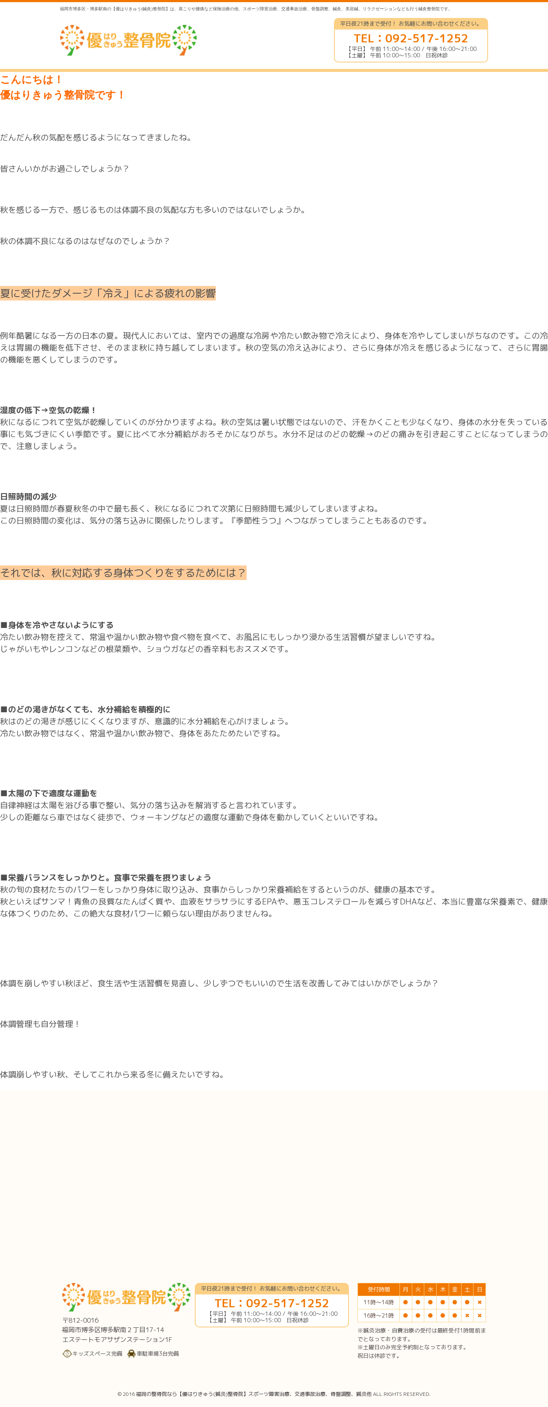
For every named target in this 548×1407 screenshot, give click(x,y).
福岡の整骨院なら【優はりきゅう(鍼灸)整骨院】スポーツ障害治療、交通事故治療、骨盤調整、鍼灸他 (254, 1394)
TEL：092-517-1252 (411, 38)
